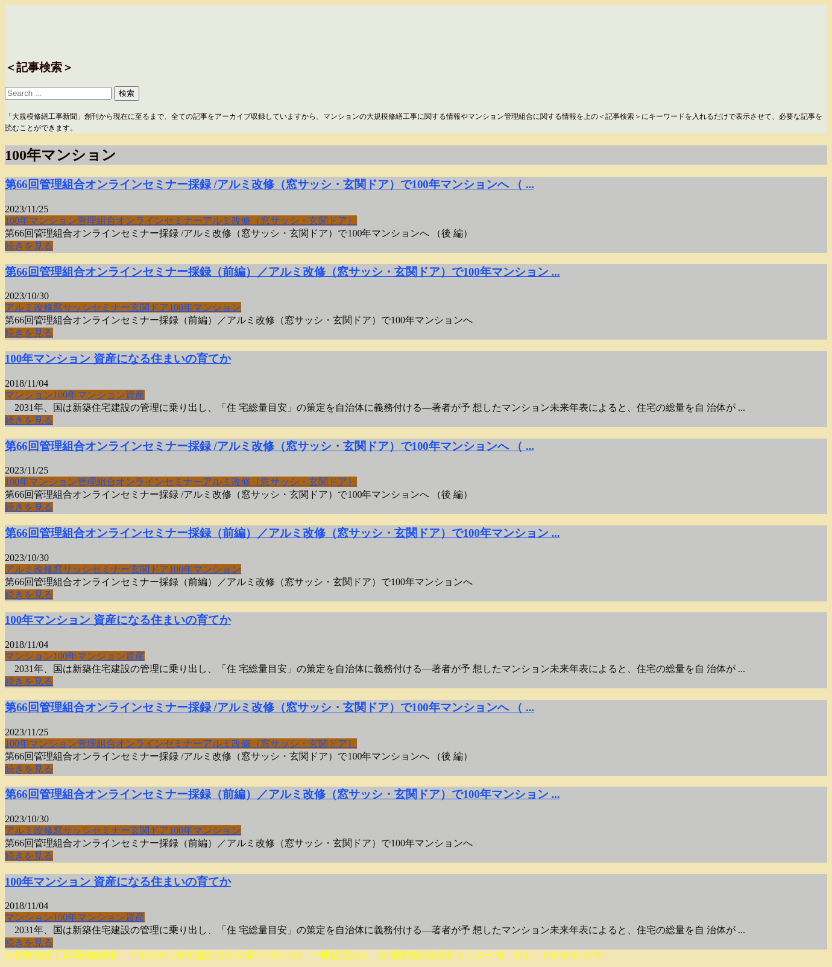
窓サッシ (72, 307)
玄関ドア (149, 307)
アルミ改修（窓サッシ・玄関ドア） (280, 220)
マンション (29, 395)
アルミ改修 (29, 307)
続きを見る (29, 246)
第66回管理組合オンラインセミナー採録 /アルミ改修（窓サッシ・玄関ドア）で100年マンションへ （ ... (269, 184)
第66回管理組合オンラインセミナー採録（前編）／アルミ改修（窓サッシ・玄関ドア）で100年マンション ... (282, 271)
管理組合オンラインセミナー (140, 220)
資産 (135, 395)
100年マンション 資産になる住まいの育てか (118, 358)
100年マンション (41, 220)
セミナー (111, 307)
